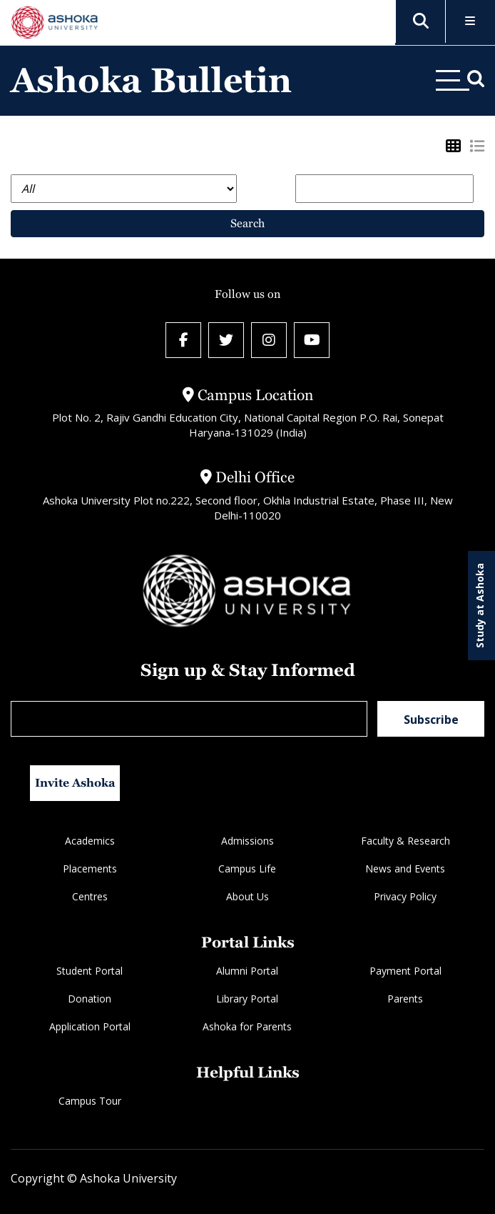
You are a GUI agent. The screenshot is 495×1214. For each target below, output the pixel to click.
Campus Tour (89, 1101)
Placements (90, 868)
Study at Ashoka (479, 605)
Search (247, 223)
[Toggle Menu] (470, 21)
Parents (405, 998)
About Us (247, 896)
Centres (90, 896)
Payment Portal (405, 970)
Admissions (247, 840)
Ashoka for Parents (247, 1026)
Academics (90, 840)
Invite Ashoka (75, 783)
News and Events (405, 868)
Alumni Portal (247, 970)
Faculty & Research (405, 840)
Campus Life (247, 868)
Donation (89, 998)
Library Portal (247, 998)
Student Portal (89, 970)
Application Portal (90, 1026)
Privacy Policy (405, 896)
